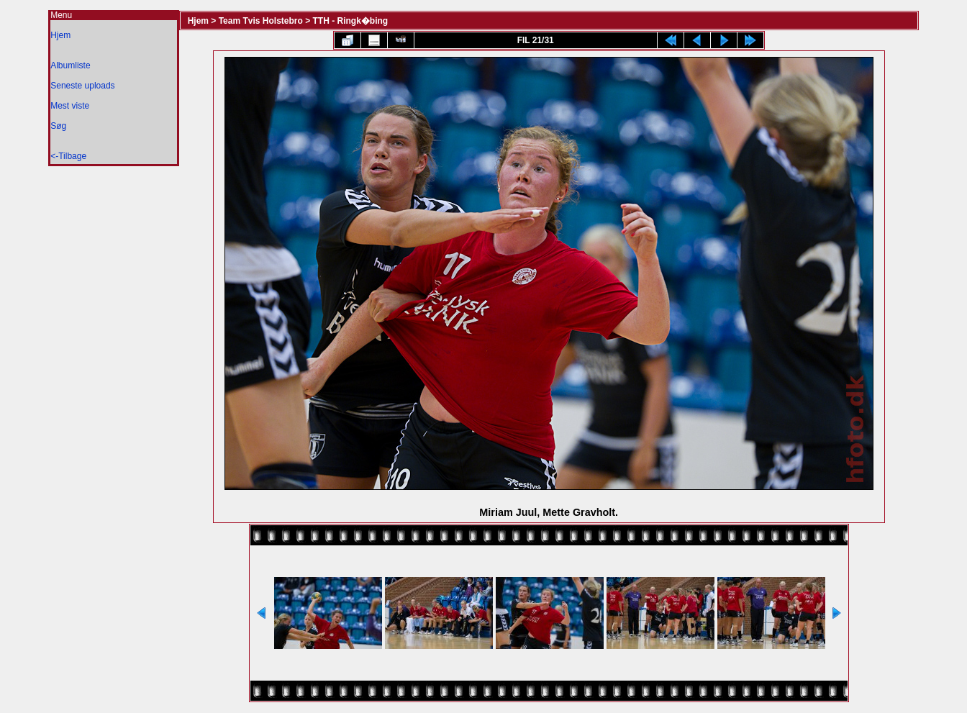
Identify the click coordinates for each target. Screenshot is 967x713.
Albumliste (70, 65)
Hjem (60, 35)
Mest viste (69, 106)
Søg (58, 126)
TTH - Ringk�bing (351, 21)
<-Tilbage (68, 156)
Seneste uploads (82, 86)
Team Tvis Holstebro (261, 21)
